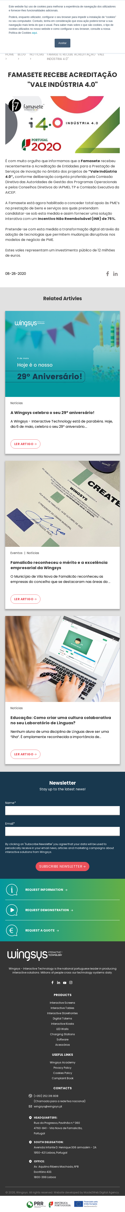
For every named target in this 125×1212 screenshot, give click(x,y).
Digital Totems (62, 1018)
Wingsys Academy (62, 1062)
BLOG (22, 54)
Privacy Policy (62, 1068)
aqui (34, 32)
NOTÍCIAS (37, 54)
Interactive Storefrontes (62, 1013)
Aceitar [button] (62, 43)
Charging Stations (62, 1034)
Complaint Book (62, 1078)
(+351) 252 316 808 (46, 1096)
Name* (10, 803)
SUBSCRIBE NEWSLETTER (62, 866)
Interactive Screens (62, 1003)
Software (62, 1039)
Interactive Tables (62, 1008)
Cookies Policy (62, 1073)
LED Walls (62, 1029)
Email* (10, 823)
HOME (9, 54)
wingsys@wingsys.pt (48, 1106)
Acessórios (62, 1045)
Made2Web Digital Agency (101, 1192)
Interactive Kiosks (62, 1024)
